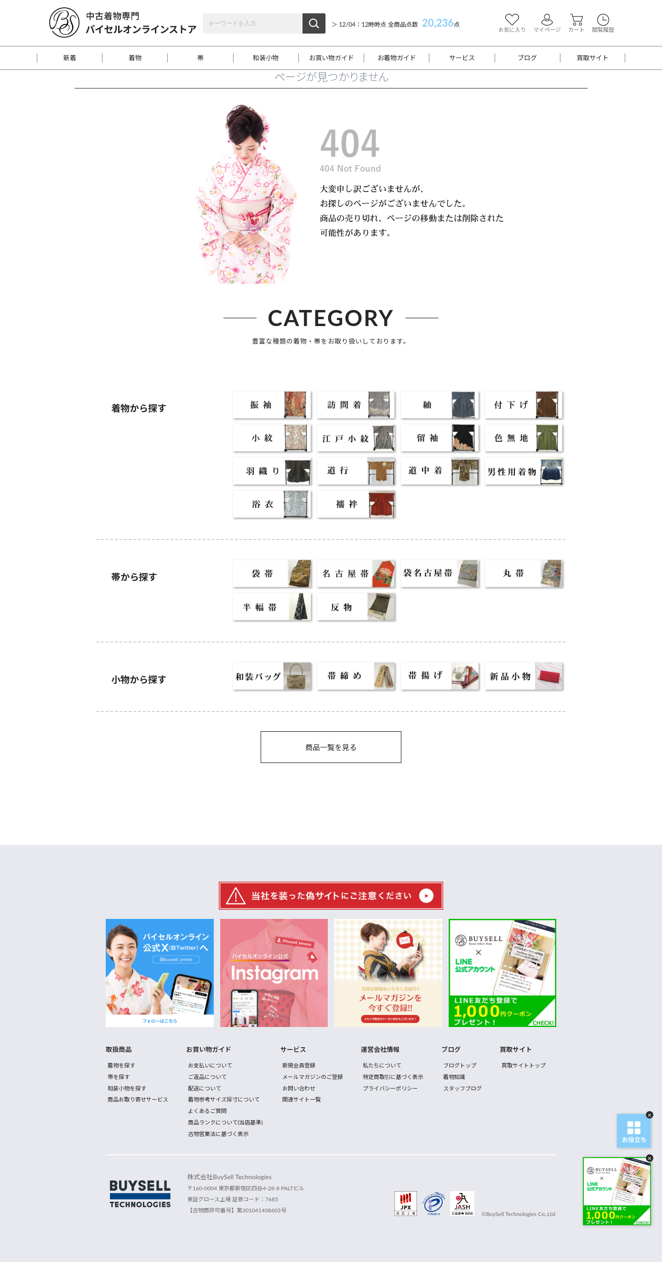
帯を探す (119, 1076)
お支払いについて (210, 1065)
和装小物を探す (127, 1088)
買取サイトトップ (524, 1065)
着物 (135, 58)
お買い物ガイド (331, 58)
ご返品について (207, 1076)
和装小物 (266, 58)
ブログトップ (459, 1065)
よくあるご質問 (207, 1110)
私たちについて (382, 1065)
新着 (69, 58)
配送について (204, 1088)
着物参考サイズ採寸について (224, 1099)
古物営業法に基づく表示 (218, 1133)
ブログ (527, 58)
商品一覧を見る (331, 747)
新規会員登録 (298, 1065)
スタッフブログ (462, 1088)
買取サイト (592, 58)
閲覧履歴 (603, 23)
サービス (462, 58)
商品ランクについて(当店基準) (225, 1122)
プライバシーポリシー (390, 1088)
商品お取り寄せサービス (138, 1099)
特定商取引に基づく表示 (393, 1076)
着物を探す (121, 1065)
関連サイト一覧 (301, 1099)
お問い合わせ (298, 1088)
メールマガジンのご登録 (312, 1076)
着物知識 (454, 1076)
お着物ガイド (396, 58)
